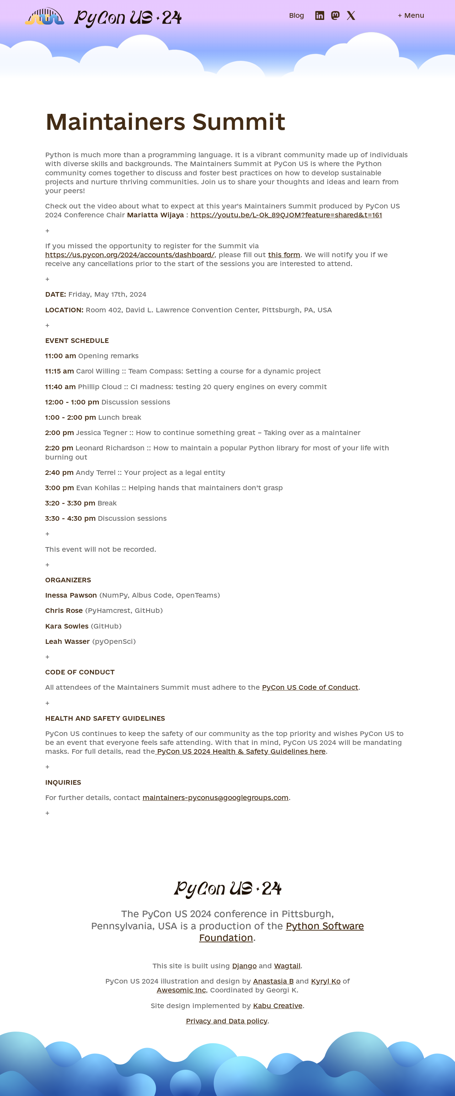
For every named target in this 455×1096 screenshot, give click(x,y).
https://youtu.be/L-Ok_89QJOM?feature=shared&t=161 (286, 215)
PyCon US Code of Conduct (310, 687)
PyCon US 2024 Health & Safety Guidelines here (240, 751)
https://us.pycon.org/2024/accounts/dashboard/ (129, 255)
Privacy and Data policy (226, 1021)
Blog (296, 15)
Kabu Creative (278, 1006)
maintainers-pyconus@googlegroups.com (216, 797)
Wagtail (287, 966)
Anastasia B (273, 981)
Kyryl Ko (326, 981)
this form (284, 255)
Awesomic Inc (181, 990)
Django (244, 966)
